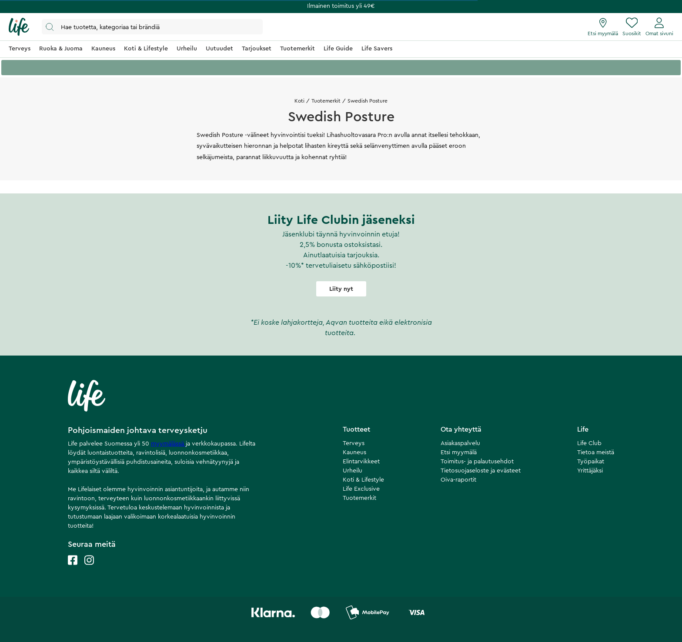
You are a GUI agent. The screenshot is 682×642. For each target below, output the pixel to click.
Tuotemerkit (326, 100)
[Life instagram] (89, 569)
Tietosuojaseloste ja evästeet (481, 471)
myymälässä (168, 444)
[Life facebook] (72, 569)
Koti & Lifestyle (363, 480)
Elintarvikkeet (361, 462)
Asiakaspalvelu (460, 443)
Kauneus (354, 452)
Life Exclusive (361, 489)
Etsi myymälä (459, 452)
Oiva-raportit (458, 480)
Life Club (589, 443)
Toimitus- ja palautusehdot (477, 462)
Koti (299, 100)
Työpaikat (590, 462)
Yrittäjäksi (590, 471)
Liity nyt (341, 289)
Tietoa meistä (595, 452)
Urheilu (352, 471)
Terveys (353, 443)
